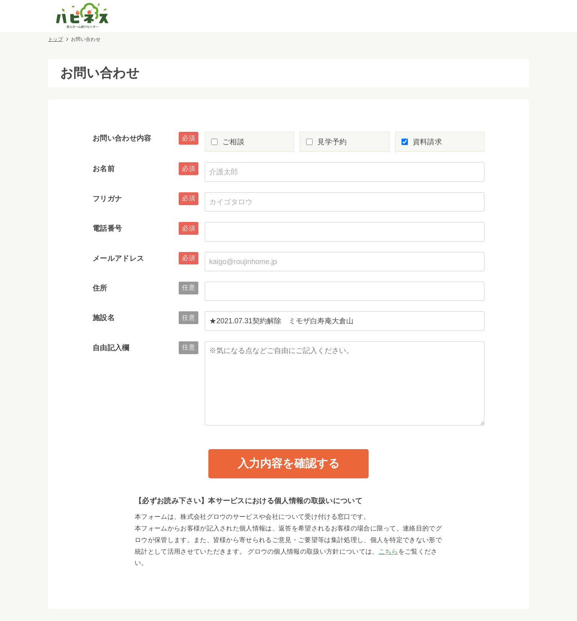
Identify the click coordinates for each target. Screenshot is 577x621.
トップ (55, 39)
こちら (388, 551)
